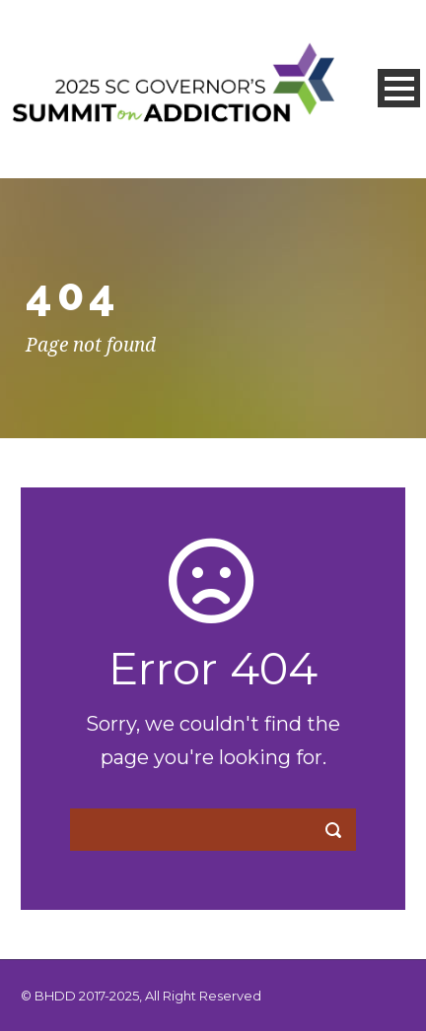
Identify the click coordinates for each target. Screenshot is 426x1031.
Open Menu (399, 88)
